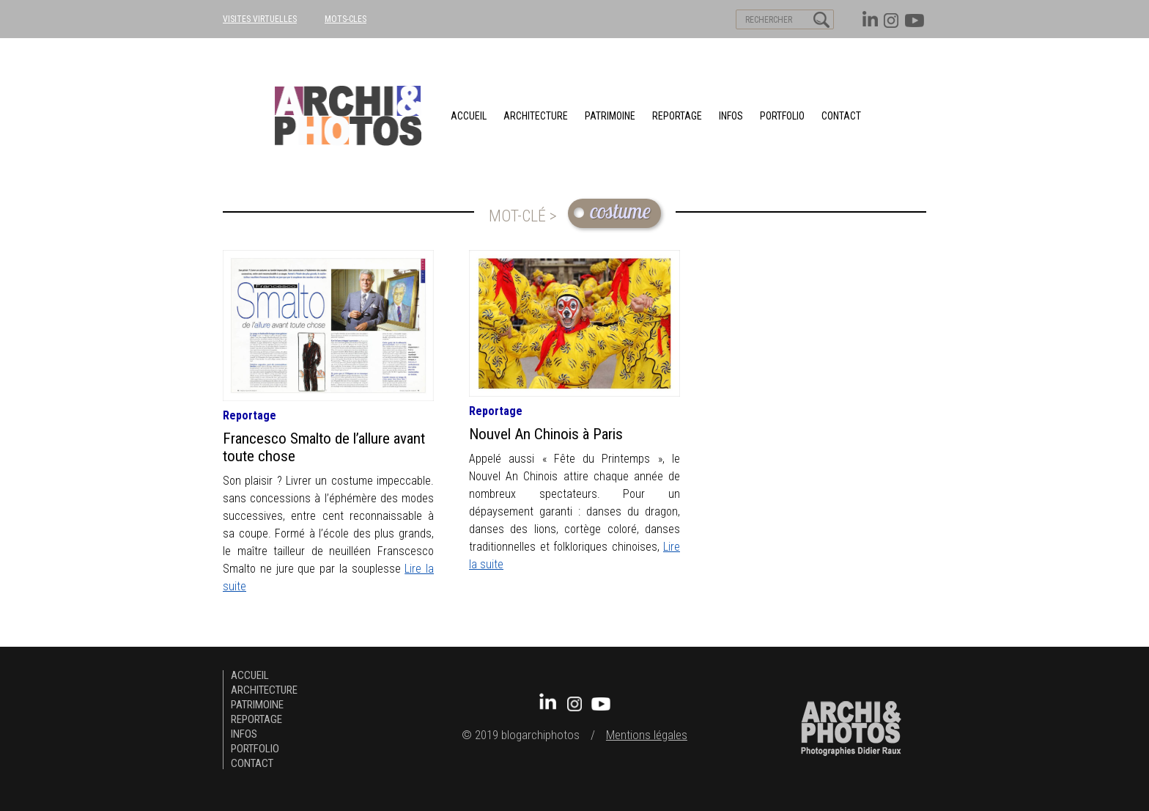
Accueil (469, 116)
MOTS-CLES (345, 19)
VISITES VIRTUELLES (260, 19)
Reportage (677, 116)
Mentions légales (646, 734)
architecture (535, 116)
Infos (731, 116)
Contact (841, 116)
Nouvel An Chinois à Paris (546, 434)
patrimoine (610, 116)
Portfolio (782, 116)
